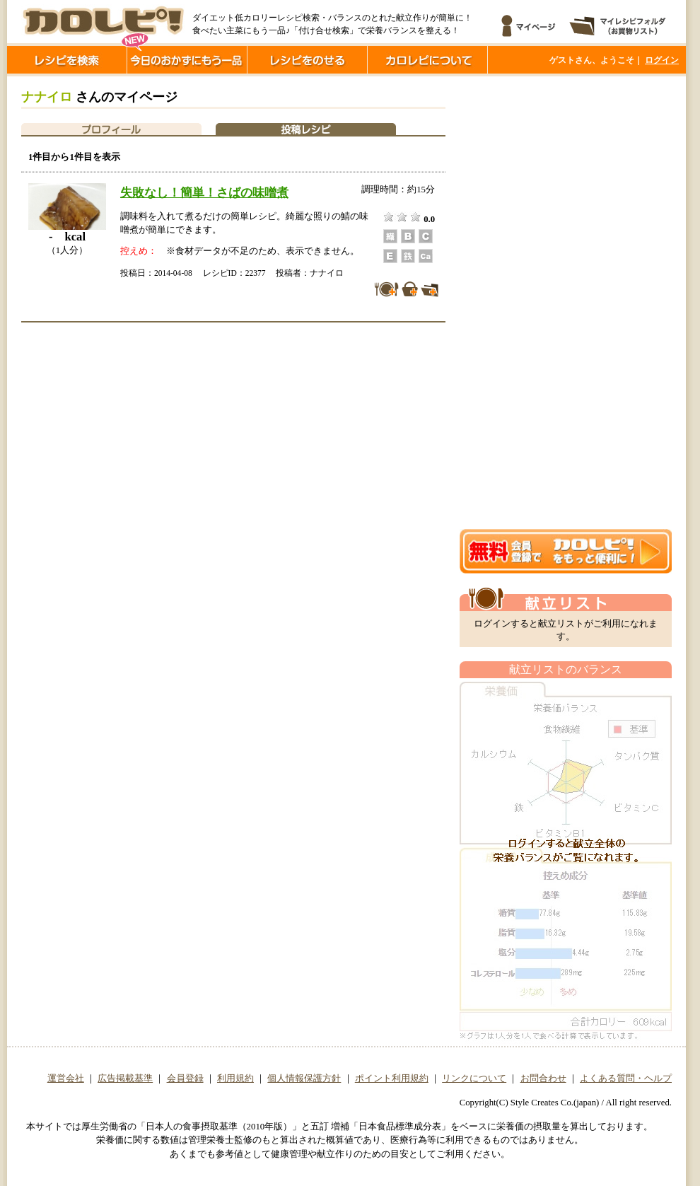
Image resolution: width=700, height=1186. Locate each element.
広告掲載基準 (125, 1078)
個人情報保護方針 (304, 1078)
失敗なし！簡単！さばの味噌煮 (204, 192)
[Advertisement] (515, 303)
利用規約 (235, 1078)
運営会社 (65, 1078)
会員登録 (185, 1078)
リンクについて (474, 1078)
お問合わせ (543, 1078)
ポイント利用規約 (391, 1078)
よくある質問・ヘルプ (626, 1078)
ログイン (662, 60)
